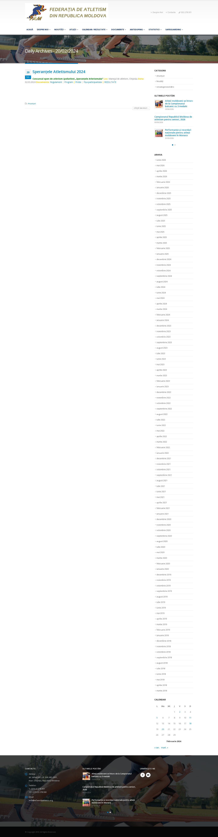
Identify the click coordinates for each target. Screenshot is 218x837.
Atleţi (72, 29)
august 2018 (162, 662)
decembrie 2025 (164, 193)
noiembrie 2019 (164, 579)
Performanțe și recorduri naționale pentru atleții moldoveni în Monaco (178, 132)
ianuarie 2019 (163, 635)
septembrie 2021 (164, 474)
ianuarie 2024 (163, 320)
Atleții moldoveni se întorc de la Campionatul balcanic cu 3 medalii (179, 103)
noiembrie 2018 (164, 646)
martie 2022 (162, 441)
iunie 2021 (161, 491)
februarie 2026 (163, 182)
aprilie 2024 (162, 303)
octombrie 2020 (163, 530)
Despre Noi (157, 12)
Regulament (56, 82)
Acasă (29, 29)
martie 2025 (162, 242)
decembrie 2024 (164, 259)
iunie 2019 (161, 607)
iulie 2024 (161, 286)
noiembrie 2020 (164, 524)
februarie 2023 (163, 380)
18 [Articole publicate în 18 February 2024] (190, 723)
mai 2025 (161, 231)
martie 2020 (162, 557)
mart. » (164, 747)
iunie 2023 (161, 358)
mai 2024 (161, 297)
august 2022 (162, 414)
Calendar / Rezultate (93, 29)
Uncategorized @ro (165, 86)
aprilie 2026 (162, 171)
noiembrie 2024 (164, 264)
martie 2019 (162, 623)
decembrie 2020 (164, 519)
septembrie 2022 (164, 408)
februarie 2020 (163, 563)
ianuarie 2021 (163, 513)
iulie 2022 (161, 419)
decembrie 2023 (164, 325)
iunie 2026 (161, 159)
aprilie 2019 (162, 618)
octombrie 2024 (163, 270)
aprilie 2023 (162, 369)
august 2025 (162, 215)
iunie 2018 (161, 673)
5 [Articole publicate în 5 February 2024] (157, 717)
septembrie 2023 (164, 342)
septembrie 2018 (164, 657)
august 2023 (162, 347)
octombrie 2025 (163, 204)
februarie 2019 (163, 629)
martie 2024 (162, 309)
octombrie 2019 (163, 585)
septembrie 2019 (164, 590)
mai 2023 (161, 364)
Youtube (148, 774)
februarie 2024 (163, 314)
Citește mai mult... (141, 108)
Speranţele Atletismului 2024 (59, 71)
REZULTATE (110, 82)
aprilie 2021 (162, 502)
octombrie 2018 (163, 651)
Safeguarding (173, 29)
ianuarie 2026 (163, 187)
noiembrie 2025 (164, 198)
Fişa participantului (93, 82)
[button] (172, 145)
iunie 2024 (161, 292)
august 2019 (162, 596)
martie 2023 (162, 375)
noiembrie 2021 (164, 463)
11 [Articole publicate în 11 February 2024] (190, 717)
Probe (78, 82)
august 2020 (162, 541)
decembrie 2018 (164, 640)
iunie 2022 (161, 425)
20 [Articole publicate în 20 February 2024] (163, 728)
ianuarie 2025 (163, 253)
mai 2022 (161, 430)
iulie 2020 (161, 546)
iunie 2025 (161, 226)
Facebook (142, 774)
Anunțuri (32, 103)
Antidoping (136, 29)
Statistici (154, 29)
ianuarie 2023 (163, 386)
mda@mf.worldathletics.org (41, 800)
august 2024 (162, 281)
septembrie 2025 (164, 209)
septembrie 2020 (164, 535)
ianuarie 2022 (163, 452)
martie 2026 (162, 176)
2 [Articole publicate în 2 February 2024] (179, 711)
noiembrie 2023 (164, 331)
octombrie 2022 (163, 402)
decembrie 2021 (164, 458)
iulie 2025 (161, 220)
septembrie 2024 (164, 275)
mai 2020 (161, 552)
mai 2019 (161, 612)
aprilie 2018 (162, 684)
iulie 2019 (161, 601)
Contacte (171, 12)
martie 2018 (162, 690)
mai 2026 (161, 165)
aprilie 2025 (162, 237)
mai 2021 (161, 496)
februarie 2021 (163, 507)
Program (68, 82)
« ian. (156, 747)
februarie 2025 (163, 248)
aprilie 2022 (162, 436)
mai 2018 (161, 679)
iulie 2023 (161, 353)
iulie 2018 (161, 668)
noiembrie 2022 (164, 397)
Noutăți (59, 29)
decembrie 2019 (164, 574)
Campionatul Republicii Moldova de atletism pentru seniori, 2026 (173, 118)
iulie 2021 (161, 485)
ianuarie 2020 (163, 568)
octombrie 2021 (163, 469)
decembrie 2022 (164, 391)
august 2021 (162, 480)
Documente (117, 29)
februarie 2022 (163, 447)
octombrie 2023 (163, 336)
